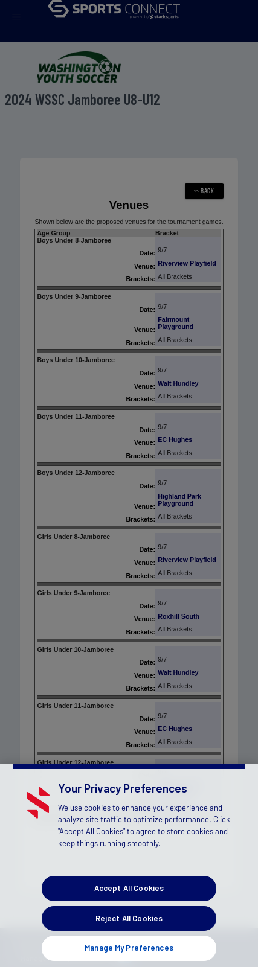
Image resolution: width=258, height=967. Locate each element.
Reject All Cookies (129, 926)
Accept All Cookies (129, 896)
